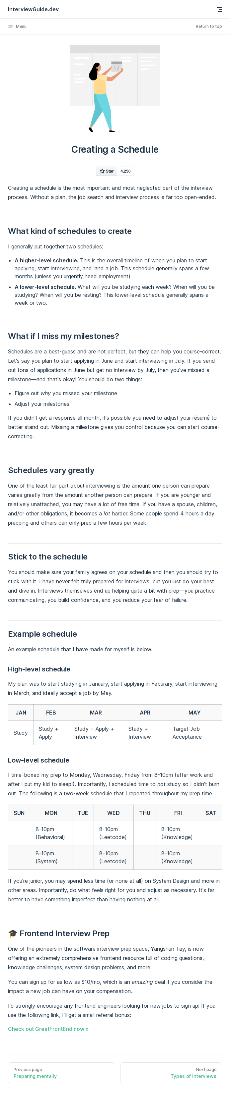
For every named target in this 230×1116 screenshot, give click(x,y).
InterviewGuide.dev (33, 9)
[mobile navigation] (219, 9)
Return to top (209, 26)
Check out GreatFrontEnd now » (48, 1029)
